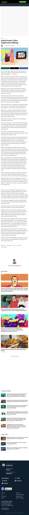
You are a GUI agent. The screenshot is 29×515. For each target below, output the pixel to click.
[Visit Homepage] (4, 2)
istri (4, 245)
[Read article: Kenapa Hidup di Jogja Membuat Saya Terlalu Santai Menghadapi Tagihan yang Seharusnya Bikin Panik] (3, 401)
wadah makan (4, 247)
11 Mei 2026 (3, 292)
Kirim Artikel (23, 1)
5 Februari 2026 (3, 312)
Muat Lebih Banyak (14, 356)
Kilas (23, 4)
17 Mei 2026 (9, 450)
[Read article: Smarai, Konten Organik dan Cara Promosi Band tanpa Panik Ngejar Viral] (3, 443)
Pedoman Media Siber (20, 494)
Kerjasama (18, 492)
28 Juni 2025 (3, 352)
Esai (2, 4)
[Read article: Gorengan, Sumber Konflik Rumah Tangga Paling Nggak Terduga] (14, 341)
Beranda (2, 38)
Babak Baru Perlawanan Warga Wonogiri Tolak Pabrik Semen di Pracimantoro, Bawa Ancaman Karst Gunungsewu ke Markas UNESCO (16, 419)
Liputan (7, 4)
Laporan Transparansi (20, 497)
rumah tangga (9, 245)
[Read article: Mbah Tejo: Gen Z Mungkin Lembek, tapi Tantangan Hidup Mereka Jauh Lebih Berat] (3, 449)
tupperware (19, 245)
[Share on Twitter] (14, 68)
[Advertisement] (14, 21)
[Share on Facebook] (23, 68)
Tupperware (14, 74)
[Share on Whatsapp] (5, 68)
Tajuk (12, 4)
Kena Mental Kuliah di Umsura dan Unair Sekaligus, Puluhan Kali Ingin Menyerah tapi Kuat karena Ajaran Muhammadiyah (17, 406)
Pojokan (18, 4)
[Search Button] (27, 2)
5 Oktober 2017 (19, 45)
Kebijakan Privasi (19, 496)
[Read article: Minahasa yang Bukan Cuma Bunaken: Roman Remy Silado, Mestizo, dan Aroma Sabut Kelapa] (3, 438)
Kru (2, 494)
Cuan (27, 4)
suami (14, 245)
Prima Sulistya (14, 243)
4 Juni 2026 (8, 429)
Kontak (2, 497)
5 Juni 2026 (8, 409)
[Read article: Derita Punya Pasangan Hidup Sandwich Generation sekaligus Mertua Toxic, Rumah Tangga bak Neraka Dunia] (14, 301)
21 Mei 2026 (9, 445)
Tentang (2, 492)
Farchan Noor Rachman (9, 45)
